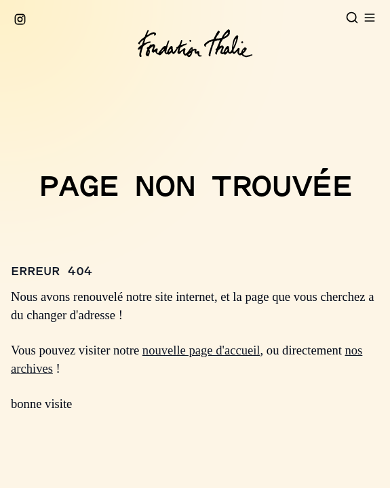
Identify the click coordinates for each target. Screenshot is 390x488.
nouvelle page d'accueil (201, 350)
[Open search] (352, 17)
